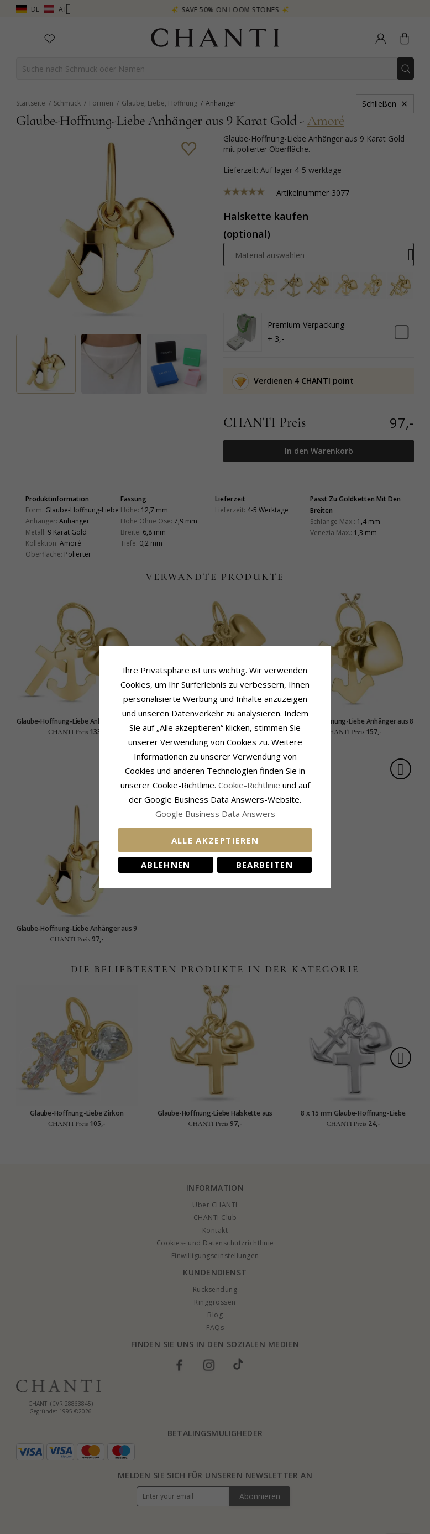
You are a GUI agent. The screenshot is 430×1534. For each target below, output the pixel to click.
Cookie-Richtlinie (249, 784)
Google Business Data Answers (215, 813)
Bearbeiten (264, 864)
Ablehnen (166, 864)
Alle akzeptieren (215, 840)
